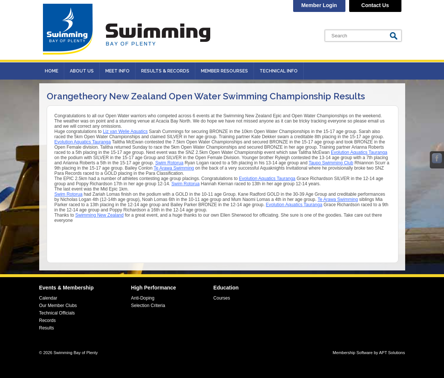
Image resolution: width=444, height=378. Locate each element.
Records (47, 320)
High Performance (153, 288)
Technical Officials (57, 313)
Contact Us (375, 5)
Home (51, 71)
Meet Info (117, 71)
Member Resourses (224, 71)
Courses (221, 298)
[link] (125, 131)
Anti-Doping (143, 298)
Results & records (165, 71)
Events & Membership (66, 288)
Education (226, 288)
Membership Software (353, 352)
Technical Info (279, 71)
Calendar (48, 298)
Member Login (319, 5)
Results (46, 328)
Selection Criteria (148, 305)
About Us (82, 71)
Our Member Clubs (58, 305)
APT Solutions (392, 352)
